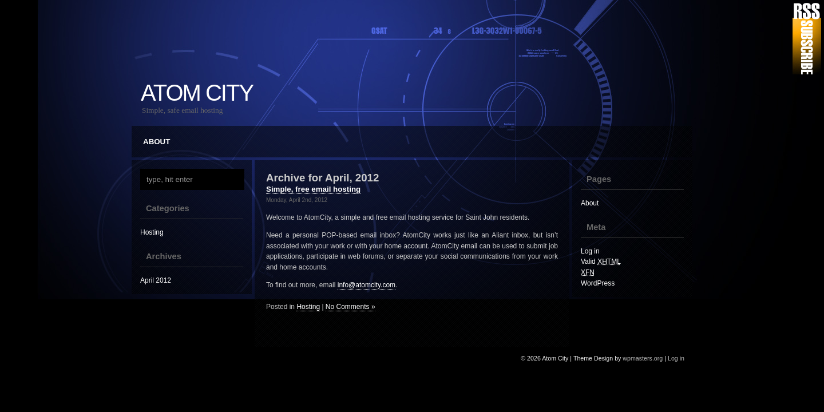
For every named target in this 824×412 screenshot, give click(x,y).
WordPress (598, 283)
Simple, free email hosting (313, 189)
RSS (807, 38)
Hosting (152, 232)
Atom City (197, 92)
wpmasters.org (643, 358)
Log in (590, 251)
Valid (601, 262)
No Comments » (350, 307)
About (156, 141)
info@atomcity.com (366, 285)
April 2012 (155, 280)
